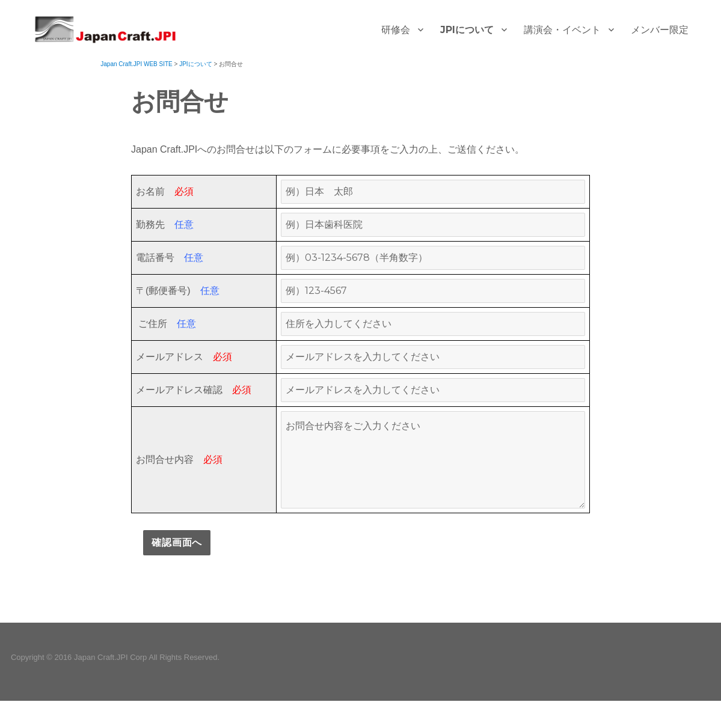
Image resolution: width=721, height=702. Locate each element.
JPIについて (467, 29)
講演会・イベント (562, 29)
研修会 (395, 29)
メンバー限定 (660, 29)
